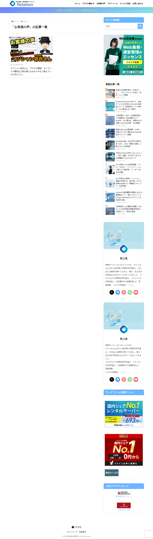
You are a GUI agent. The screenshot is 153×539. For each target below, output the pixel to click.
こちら (130, 285)
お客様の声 (101, 3)
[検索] (140, 26)
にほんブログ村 (124, 510)
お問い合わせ (138, 3)
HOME (76, 527)
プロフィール (112, 3)
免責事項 (82, 532)
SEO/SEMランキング (124, 497)
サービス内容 (125, 3)
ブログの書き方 (88, 3)
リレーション (32, 3)
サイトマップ (72, 532)
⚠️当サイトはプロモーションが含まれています (76, 10)
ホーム (77, 3)
